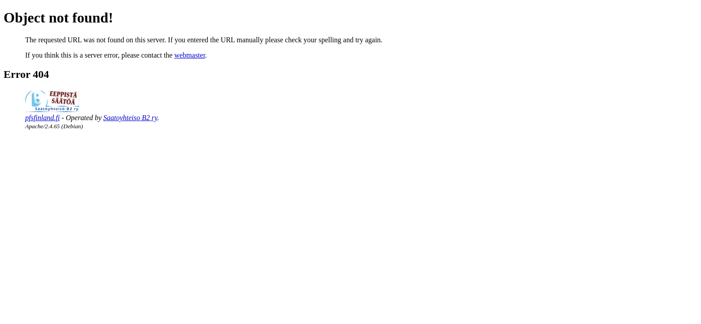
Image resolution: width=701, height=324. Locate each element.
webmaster (189, 55)
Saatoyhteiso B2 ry (130, 118)
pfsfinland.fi (42, 118)
